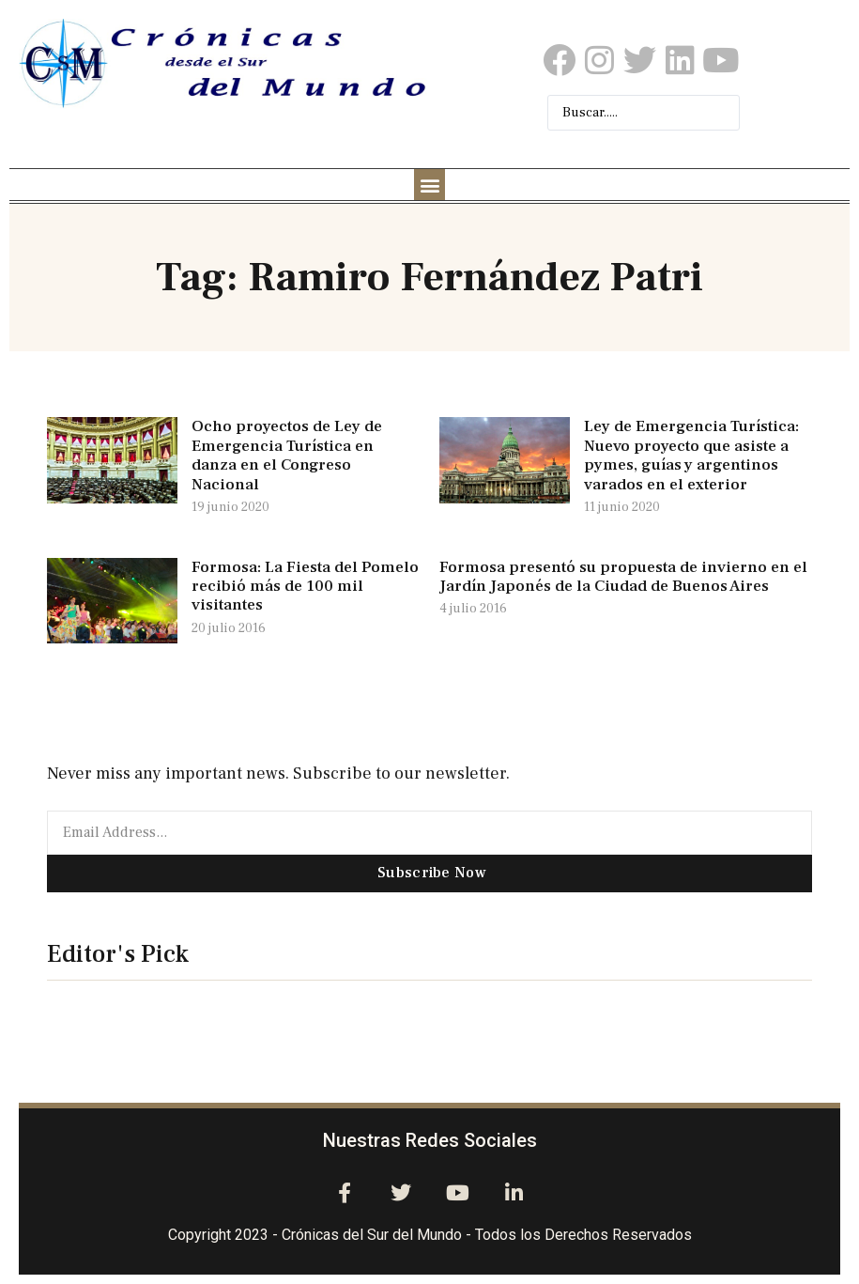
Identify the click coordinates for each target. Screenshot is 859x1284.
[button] (429, 184)
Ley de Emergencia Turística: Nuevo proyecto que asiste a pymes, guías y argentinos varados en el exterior (691, 455)
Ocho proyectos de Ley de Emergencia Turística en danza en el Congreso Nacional (287, 455)
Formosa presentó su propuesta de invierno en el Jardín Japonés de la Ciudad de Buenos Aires (623, 576)
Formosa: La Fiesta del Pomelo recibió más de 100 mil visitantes (305, 586)
